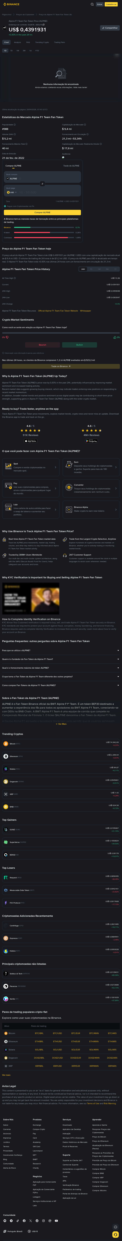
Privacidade (8, 1151)
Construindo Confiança (12, 1155)
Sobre (5, 1125)
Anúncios (7, 1134)
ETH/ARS (112, 1042)
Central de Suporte (70, 1165)
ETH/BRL (39, 1042)
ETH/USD (57, 1042)
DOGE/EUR (75, 1058)
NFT (34, 1155)
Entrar (99, 4)
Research (37, 1164)
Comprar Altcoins (99, 1191)
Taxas (65, 1177)
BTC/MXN (94, 1033)
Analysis (17, 42)
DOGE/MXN (93, 1058)
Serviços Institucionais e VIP (44, 1201)
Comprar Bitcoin (99, 1169)
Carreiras (7, 1130)
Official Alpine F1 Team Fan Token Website (58, 311)
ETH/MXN (94, 1042)
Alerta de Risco (9, 1168)
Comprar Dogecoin (100, 1182)
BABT (35, 1160)
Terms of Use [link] (93, 1104)
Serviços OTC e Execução (73, 1138)
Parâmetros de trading (72, 1190)
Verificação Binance (71, 1185)
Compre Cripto (39, 1130)
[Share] (110, 28)
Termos (6, 1147)
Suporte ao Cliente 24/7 (72, 1161)
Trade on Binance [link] (61, 366)
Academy (37, 1142)
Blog (5, 1160)
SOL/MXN (94, 1050)
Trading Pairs (59, 42)
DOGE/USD (57, 1058)
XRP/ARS (112, 1066)
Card (35, 1138)
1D (5, 50)
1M (17, 50)
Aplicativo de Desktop (72, 1130)
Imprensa (7, 1138)
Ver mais (6, 1075)
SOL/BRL (39, 1050)
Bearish (42, 345)
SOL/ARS (112, 1050)
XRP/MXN (94, 1066)
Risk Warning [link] (110, 1104)
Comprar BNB (98, 1174)
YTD (37, 50)
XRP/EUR (76, 1066)
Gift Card (36, 1147)
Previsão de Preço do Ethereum (105, 1165)
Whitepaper (85, 311)
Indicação (66, 1134)
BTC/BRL (39, 1033)
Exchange (37, 1125)
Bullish (79, 345)
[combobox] (12, 193)
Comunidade (8, 1164)
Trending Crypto (42, 42)
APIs (64, 1181)
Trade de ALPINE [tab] (69, 166)
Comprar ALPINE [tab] (16, 166)
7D (11, 50)
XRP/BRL (39, 1066)
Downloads (67, 1125)
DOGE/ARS (112, 1058)
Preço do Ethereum (100, 1141)
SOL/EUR (75, 1050)
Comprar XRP (97, 1178)
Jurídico (6, 1142)
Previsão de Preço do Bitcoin (104, 1161)
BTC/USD (57, 1033)
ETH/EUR (75, 1042)
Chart (6, 42)
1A (30, 50)
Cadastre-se (111, 4)
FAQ (28, 42)
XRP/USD (57, 1066)
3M (24, 50)
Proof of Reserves (70, 1147)
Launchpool (38, 1151)
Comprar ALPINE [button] (42, 213)
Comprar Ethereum (100, 1186)
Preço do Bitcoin (99, 1137)
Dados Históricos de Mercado (75, 1142)
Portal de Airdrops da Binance (75, 1194)
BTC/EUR (75, 1033)
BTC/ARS (112, 1033)
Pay (34, 1134)
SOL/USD (57, 1050)
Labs (35, 1206)
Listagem (36, 1197)
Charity (36, 1168)
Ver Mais (62, 724)
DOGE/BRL (39, 1058)
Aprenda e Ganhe (99, 1125)
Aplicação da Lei (69, 1198)
